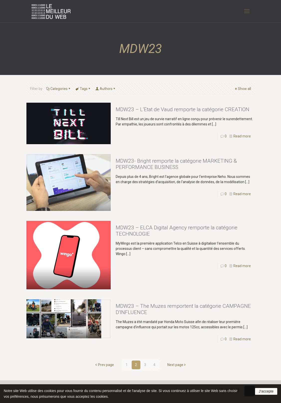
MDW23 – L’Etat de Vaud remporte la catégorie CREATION (182, 109)
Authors (105, 89)
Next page (177, 365)
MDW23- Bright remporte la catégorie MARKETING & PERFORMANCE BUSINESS (176, 164)
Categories (58, 89)
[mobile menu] (247, 11)
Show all (242, 89)
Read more (242, 136)
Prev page (104, 365)
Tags (83, 89)
